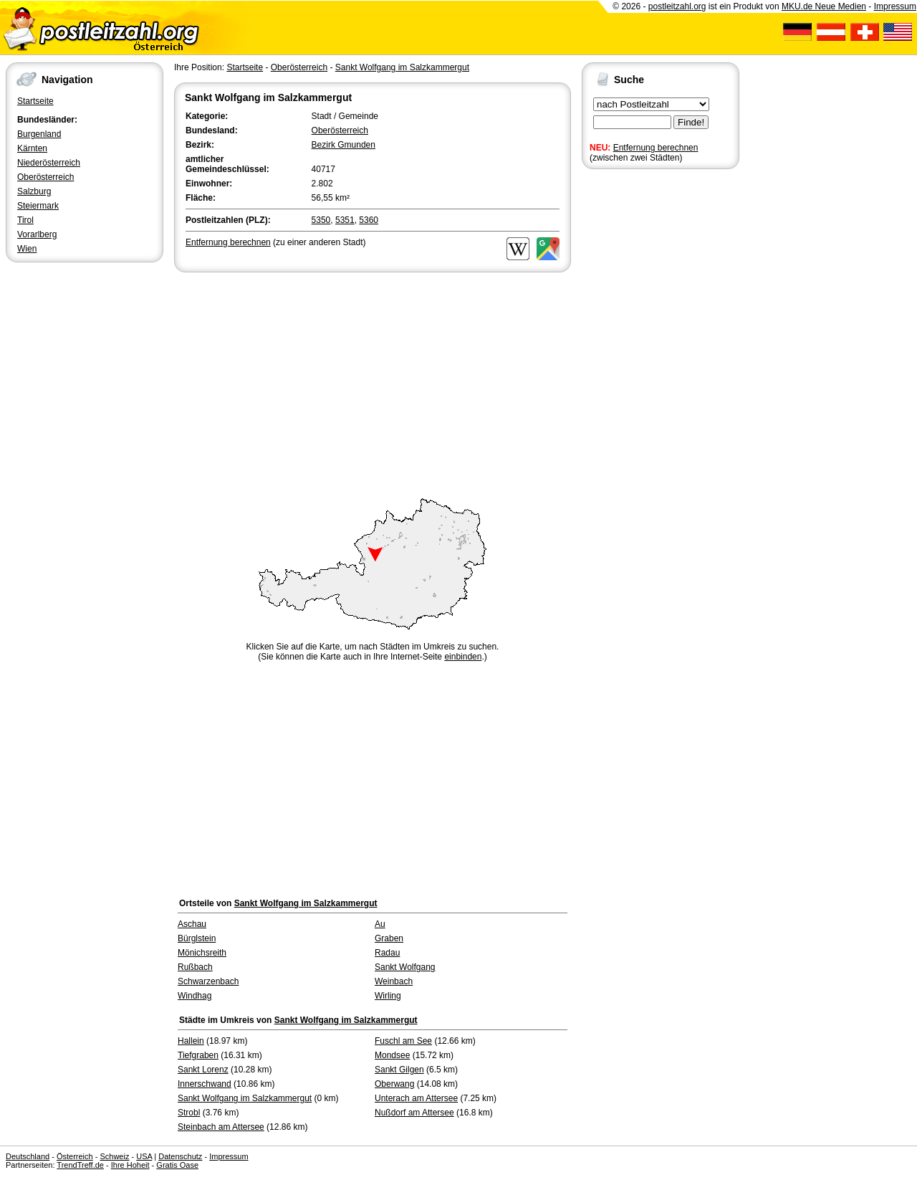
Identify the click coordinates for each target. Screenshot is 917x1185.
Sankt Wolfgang (405, 967)
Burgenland (39, 134)
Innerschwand (204, 1084)
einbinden (462, 657)
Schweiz (114, 1156)
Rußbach (195, 967)
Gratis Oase (177, 1165)
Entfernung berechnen (655, 148)
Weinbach (394, 981)
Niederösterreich (48, 163)
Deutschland (27, 1156)
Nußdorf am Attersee (414, 1113)
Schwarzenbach (208, 981)
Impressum (895, 6)
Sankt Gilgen (399, 1070)
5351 (345, 220)
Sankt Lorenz (203, 1070)
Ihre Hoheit (130, 1165)
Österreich (75, 1156)
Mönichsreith (202, 953)
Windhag (194, 996)
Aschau (192, 924)
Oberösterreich (45, 177)
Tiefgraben (198, 1055)
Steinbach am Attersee (221, 1127)
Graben (389, 938)
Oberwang (394, 1084)
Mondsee (392, 1055)
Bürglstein (197, 938)
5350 (321, 220)
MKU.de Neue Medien (824, 6)
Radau (387, 953)
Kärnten (32, 148)
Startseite (35, 101)
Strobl (189, 1113)
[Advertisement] (372, 382)
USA (144, 1156)
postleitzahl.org (677, 6)
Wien (27, 249)
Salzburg (34, 191)
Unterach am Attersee (416, 1098)
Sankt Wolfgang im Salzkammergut (402, 67)
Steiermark (38, 206)
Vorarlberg (37, 234)
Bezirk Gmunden (343, 145)
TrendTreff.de (80, 1165)
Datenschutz (180, 1156)
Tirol (25, 220)
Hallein (191, 1041)
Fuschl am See (403, 1041)
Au (380, 924)
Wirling (388, 996)
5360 (368, 220)
